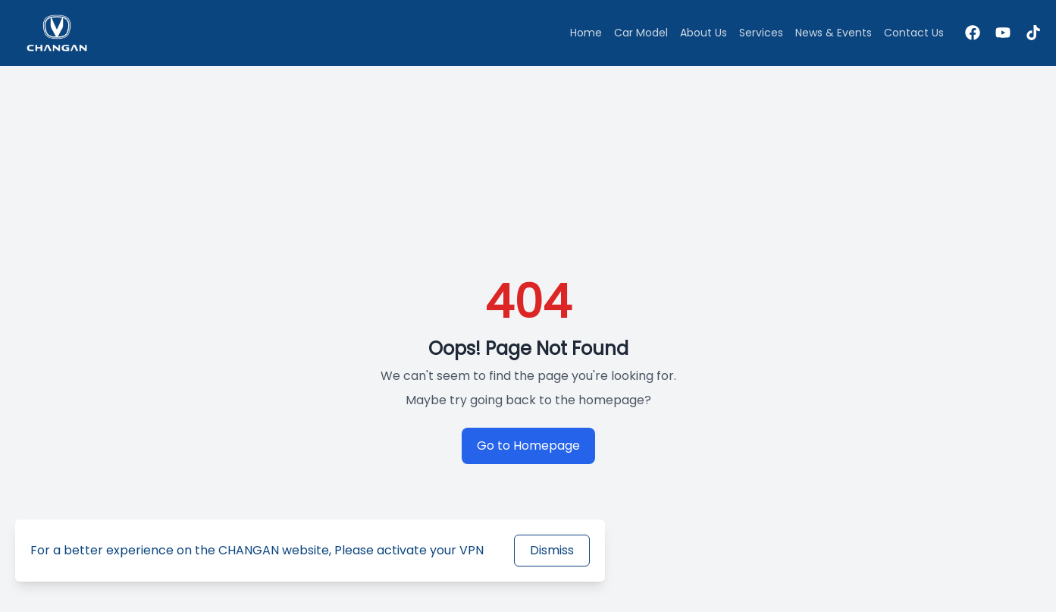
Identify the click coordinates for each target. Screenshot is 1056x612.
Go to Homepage (528, 445)
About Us (703, 32)
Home (586, 32)
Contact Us (914, 32)
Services (761, 32)
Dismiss (552, 550)
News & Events (833, 32)
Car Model (641, 32)
